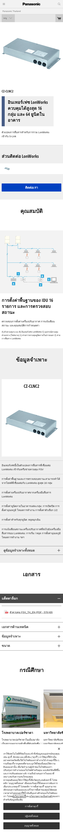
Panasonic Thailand (12, 11)
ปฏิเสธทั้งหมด (31, 816)
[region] (31, 788)
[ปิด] (59, 749)
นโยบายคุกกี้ (19, 796)
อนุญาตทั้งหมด (31, 825)
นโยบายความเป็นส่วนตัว (41, 796)
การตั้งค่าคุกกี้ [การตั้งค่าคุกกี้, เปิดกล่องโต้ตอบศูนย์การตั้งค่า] (31, 806)
